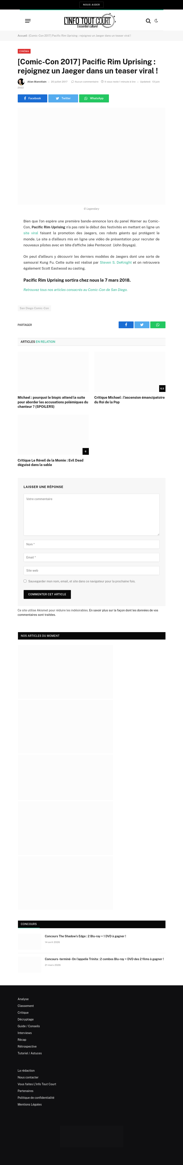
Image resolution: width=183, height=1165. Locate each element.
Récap (22, 1039)
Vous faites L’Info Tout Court (37, 1084)
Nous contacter (28, 1077)
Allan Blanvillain (36, 81)
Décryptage (26, 1019)
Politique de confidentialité (36, 1097)
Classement (26, 1006)
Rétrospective (27, 1046)
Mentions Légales (30, 1104)
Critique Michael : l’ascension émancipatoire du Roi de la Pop (129, 400)
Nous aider (91, 4)
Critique (23, 1012)
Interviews (25, 1033)
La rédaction (26, 1070)
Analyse (23, 999)
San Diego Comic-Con (34, 308)
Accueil (22, 35)
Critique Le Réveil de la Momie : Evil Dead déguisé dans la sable (51, 462)
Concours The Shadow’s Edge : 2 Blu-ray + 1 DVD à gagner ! (85, 936)
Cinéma (24, 51)
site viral (30, 233)
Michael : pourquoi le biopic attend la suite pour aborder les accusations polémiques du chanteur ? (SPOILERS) (53, 402)
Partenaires (26, 1091)
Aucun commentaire (85, 81)
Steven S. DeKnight (116, 262)
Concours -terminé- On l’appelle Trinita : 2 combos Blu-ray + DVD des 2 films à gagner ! (104, 959)
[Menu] (28, 21)
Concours (29, 924)
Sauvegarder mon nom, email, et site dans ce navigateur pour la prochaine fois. (81, 581)
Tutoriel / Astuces (30, 1053)
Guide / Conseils (29, 1026)
